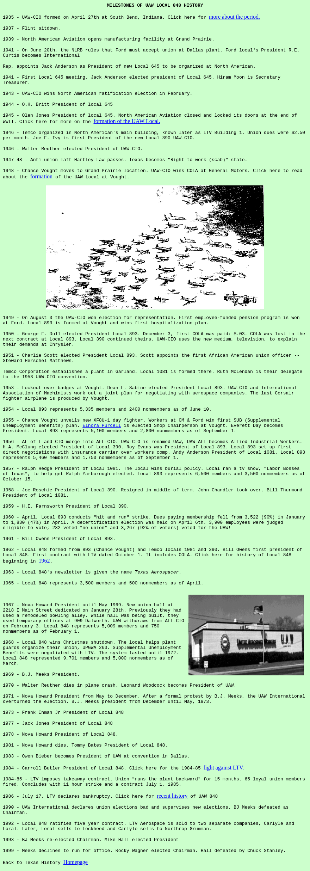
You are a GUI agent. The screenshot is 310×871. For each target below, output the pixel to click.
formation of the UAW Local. (126, 121)
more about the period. (234, 17)
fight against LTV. (224, 768)
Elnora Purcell (101, 425)
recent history (172, 796)
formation (41, 176)
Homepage (75, 862)
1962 (44, 561)
